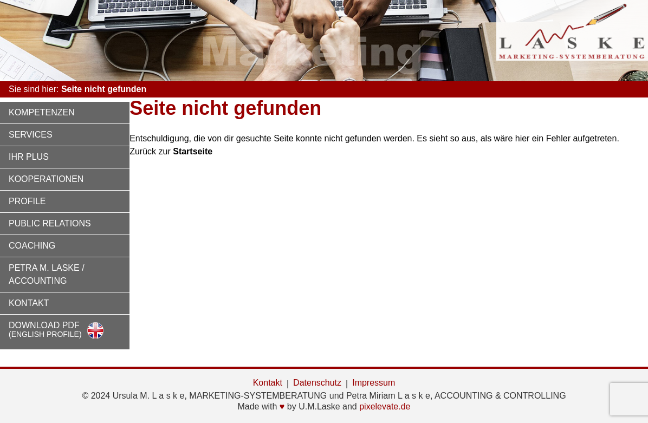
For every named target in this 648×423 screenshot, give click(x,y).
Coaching (32, 245)
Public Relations (50, 223)
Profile (27, 201)
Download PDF (45, 330)
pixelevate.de (384, 406)
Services (31, 134)
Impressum (373, 382)
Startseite (192, 151)
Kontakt (29, 303)
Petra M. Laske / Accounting (47, 274)
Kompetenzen (42, 112)
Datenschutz (317, 382)
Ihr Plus (29, 156)
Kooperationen (46, 179)
